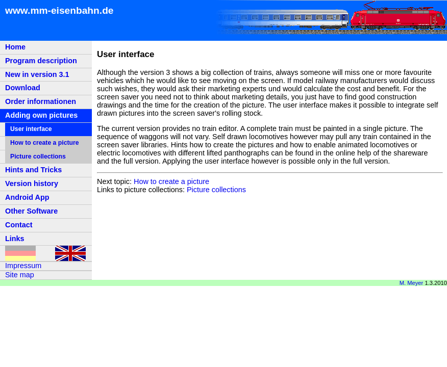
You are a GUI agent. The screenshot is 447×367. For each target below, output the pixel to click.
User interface (31, 129)
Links (14, 238)
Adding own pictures (41, 115)
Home (15, 47)
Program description (41, 61)
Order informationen (40, 101)
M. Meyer (412, 283)
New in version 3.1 (37, 74)
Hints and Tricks (33, 170)
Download (22, 88)
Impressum (23, 265)
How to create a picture (44, 142)
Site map (19, 275)
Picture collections (38, 156)
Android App (27, 197)
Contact (19, 225)
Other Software (31, 211)
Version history (31, 183)
